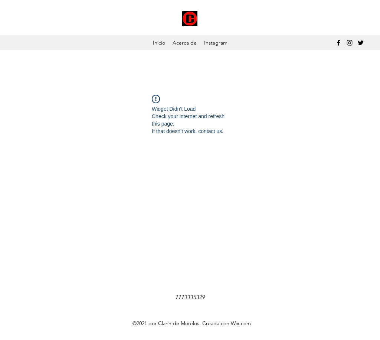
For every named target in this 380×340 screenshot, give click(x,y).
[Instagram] (349, 42)
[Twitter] (360, 42)
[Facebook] (338, 42)
